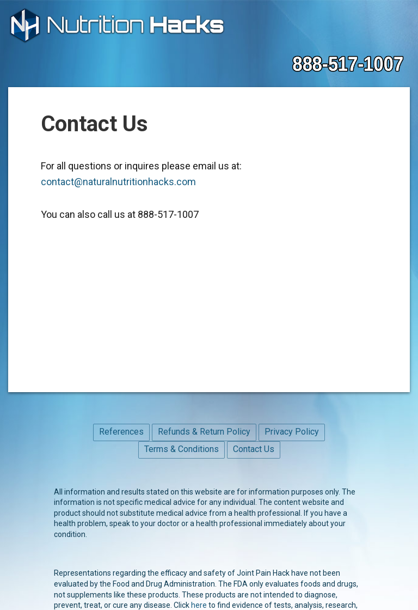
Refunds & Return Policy (204, 431)
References (121, 431)
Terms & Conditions (181, 449)
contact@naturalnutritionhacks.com (118, 181)
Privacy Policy (292, 431)
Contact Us (253, 449)
